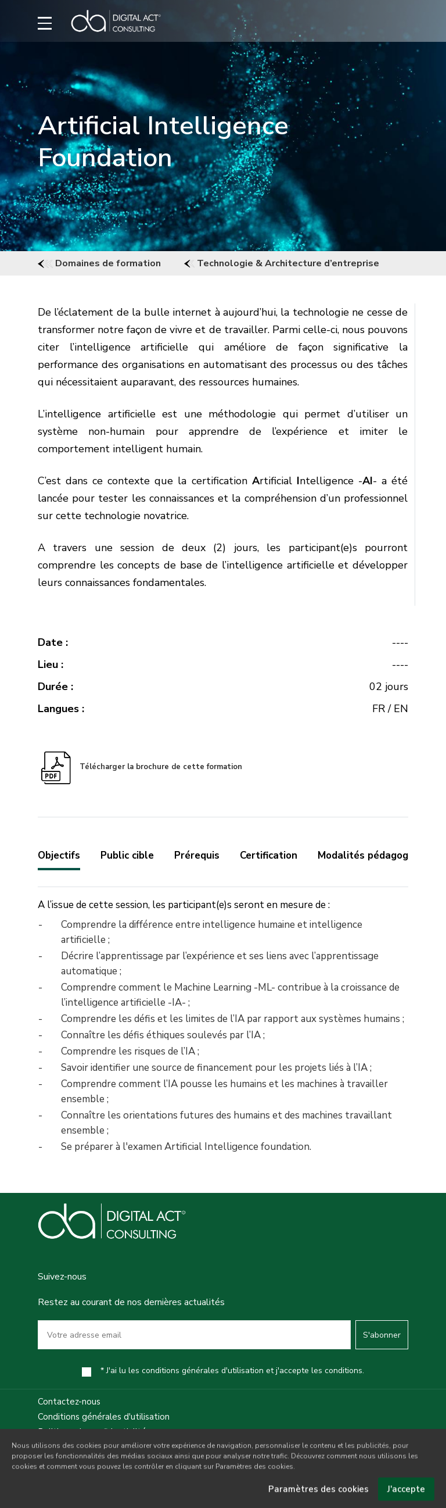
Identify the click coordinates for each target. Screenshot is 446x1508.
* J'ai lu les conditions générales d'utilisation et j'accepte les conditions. (232, 1370)
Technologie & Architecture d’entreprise (281, 263)
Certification (268, 855)
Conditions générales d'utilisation (104, 1417)
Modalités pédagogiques (375, 855)
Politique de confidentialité (92, 1432)
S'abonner (382, 1335)
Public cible (127, 855)
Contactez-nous (69, 1401)
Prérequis (197, 855)
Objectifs (59, 855)
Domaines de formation (99, 263)
